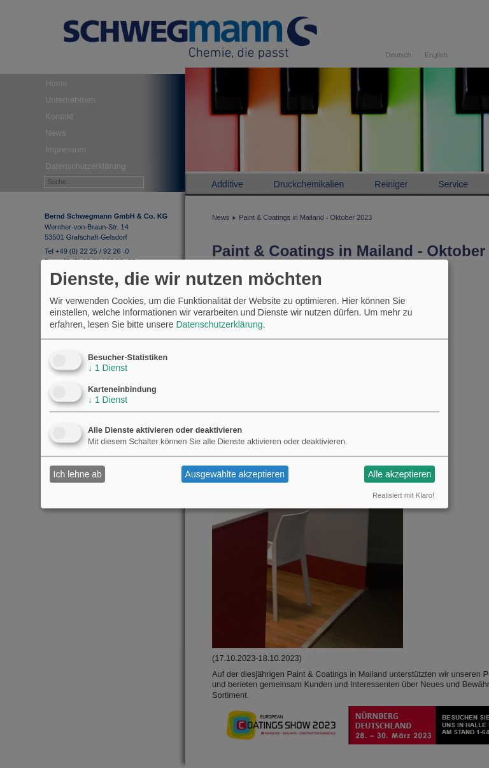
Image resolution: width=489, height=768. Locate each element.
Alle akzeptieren (400, 474)
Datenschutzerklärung (219, 324)
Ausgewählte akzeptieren (235, 474)
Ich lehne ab (77, 474)
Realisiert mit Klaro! (403, 494)
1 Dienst (107, 367)
